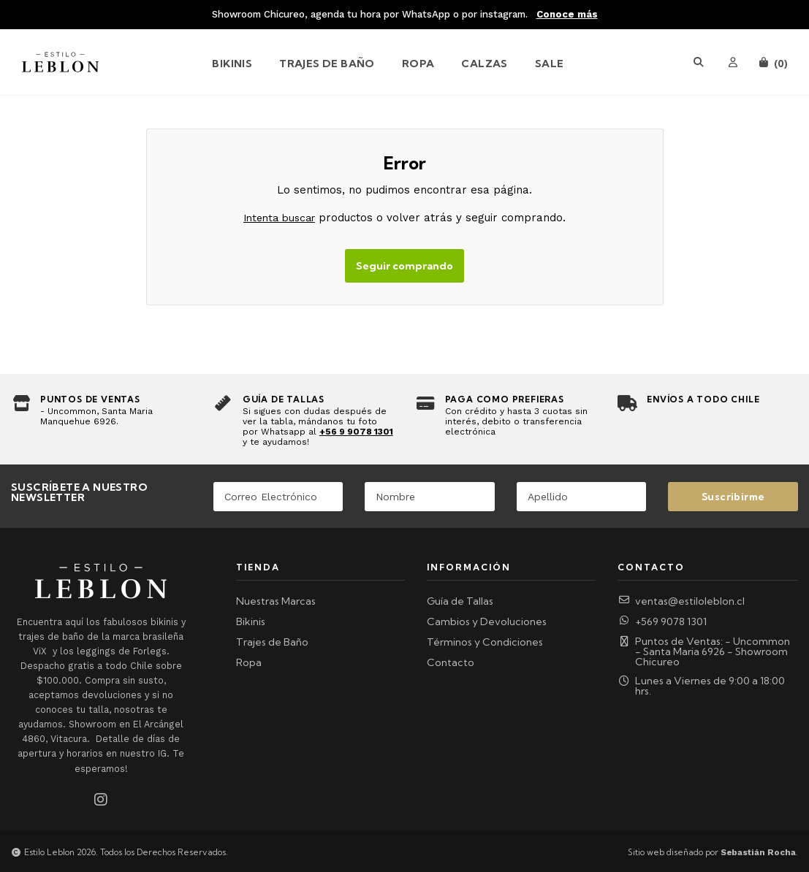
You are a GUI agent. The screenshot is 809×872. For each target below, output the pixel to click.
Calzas (484, 63)
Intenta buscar (279, 217)
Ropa (418, 63)
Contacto (450, 662)
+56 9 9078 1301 (356, 432)
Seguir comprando (404, 265)
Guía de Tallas (460, 601)
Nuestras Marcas (276, 601)
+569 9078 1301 (662, 621)
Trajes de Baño (327, 63)
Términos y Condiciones (485, 642)
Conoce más (567, 14)
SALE (549, 63)
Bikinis (232, 63)
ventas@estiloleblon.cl (681, 601)
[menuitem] (245, 62)
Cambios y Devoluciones (487, 621)
